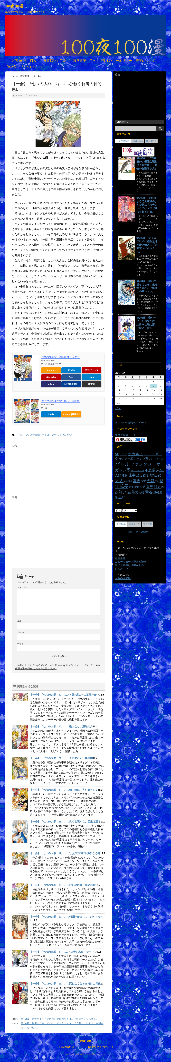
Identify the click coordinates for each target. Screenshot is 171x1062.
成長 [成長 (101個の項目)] (123, 486)
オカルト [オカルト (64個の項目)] (135, 454)
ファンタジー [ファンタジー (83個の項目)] (143, 464)
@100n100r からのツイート (130, 422)
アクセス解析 (141, 532)
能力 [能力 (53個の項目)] (135, 492)
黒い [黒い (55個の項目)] (122, 497)
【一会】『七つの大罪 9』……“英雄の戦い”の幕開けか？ (64, 694)
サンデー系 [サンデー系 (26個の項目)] (126, 458)
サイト (20, 643)
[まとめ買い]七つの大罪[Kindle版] (60, 401)
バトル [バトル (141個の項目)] (122, 464)
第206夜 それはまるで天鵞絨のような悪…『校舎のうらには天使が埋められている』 (146, 205)
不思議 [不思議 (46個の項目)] (150, 470)
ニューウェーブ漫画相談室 (130, 561)
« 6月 (118, 408)
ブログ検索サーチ (125, 435)
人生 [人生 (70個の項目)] (160, 470)
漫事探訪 (138, 140)
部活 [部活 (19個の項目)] (141, 492)
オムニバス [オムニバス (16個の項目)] (149, 454)
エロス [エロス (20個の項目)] (123, 454)
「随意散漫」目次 (83, 60)
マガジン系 (58, 435)
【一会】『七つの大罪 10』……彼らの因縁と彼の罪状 (62, 885)
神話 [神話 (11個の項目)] (129, 493)
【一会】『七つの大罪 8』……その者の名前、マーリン (63, 952)
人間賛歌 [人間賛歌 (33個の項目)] (121, 475)
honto (91, 377)
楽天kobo (51, 377)
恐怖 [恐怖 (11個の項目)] (157, 481)
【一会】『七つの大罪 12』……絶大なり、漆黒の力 (61, 726)
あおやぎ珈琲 (123, 578)
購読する (122, 122)
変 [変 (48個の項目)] (159, 475)
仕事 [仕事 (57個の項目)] (132, 475)
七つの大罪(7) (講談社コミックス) (60, 357)
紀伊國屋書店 (71, 384)
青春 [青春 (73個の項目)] (149, 492)
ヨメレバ (52, 360)
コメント (21, 587)
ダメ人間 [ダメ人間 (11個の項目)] (160, 459)
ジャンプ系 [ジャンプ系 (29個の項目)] (140, 458)
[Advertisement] (39, 470)
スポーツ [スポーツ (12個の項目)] (152, 459)
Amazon (51, 370)
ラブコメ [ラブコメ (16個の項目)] (135, 470)
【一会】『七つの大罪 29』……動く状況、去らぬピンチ (64, 789)
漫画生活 (120, 558)
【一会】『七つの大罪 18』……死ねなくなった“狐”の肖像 (65, 983)
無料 (130, 532)
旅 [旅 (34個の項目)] (144, 486)
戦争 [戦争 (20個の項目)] (131, 487)
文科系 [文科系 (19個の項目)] (138, 487)
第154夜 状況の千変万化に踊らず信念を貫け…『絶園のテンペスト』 (59, 1019)
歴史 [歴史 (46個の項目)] (157, 487)
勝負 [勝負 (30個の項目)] (139, 475)
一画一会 (22, 435)
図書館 (91, 384)
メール (20, 632)
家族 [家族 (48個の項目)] (136, 481)
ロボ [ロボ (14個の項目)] (142, 471)
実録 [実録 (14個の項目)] (130, 481)
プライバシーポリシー (115, 60)
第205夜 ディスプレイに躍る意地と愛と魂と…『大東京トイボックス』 (146, 245)
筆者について (145, 60)
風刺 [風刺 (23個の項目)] (156, 492)
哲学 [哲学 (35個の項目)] (146, 475)
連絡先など (134, 524)
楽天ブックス (91, 370)
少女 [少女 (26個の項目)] (143, 481)
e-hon (51, 384)
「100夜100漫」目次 (22, 60)
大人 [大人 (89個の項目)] (119, 480)
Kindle (71, 370)
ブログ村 (147, 524)
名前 (19, 621)
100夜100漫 (14, 6)
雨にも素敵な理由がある (129, 565)
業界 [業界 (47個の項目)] (149, 487)
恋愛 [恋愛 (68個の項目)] (151, 481)
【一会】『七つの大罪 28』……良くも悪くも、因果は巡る (65, 821)
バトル (45, 435)
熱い (69, 435)
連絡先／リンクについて (25, 67)
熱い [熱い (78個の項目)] (122, 492)
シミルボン (121, 568)
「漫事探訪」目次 (53, 60)
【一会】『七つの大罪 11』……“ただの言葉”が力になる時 (65, 853)
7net (71, 377)
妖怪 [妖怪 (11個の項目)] (126, 481)
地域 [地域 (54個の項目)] (153, 475)
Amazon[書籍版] (71, 414)
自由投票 (121, 524)
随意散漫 (35, 435)
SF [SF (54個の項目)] (117, 454)
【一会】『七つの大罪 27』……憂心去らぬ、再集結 (61, 758)
